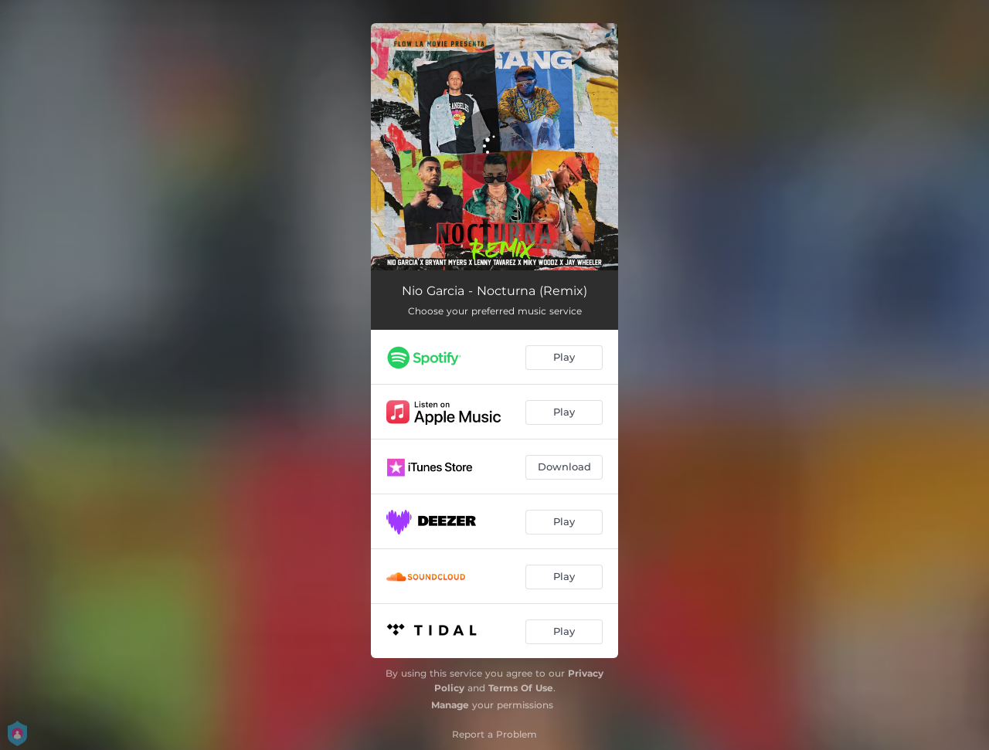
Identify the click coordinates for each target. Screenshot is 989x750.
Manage (450, 705)
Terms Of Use (520, 688)
